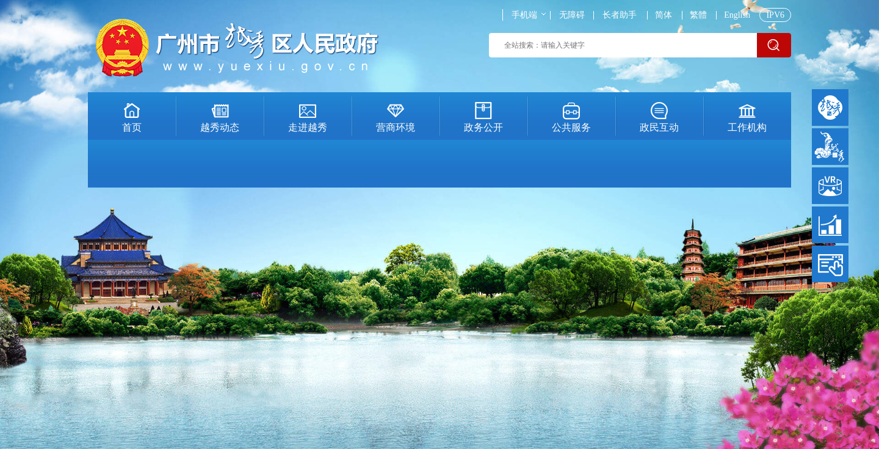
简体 (663, 15)
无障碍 (572, 15)
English (737, 15)
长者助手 (619, 15)
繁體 (698, 15)
